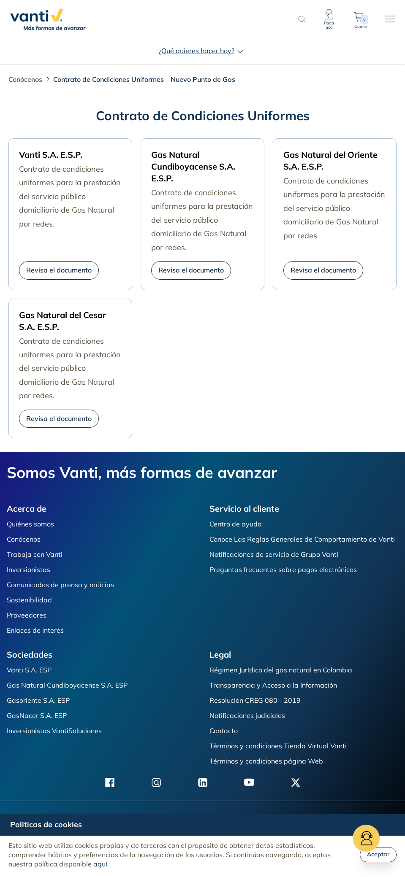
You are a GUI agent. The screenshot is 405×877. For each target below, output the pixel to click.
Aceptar (378, 854)
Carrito (360, 19)
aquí (100, 864)
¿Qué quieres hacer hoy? (202, 50)
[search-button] (302, 19)
